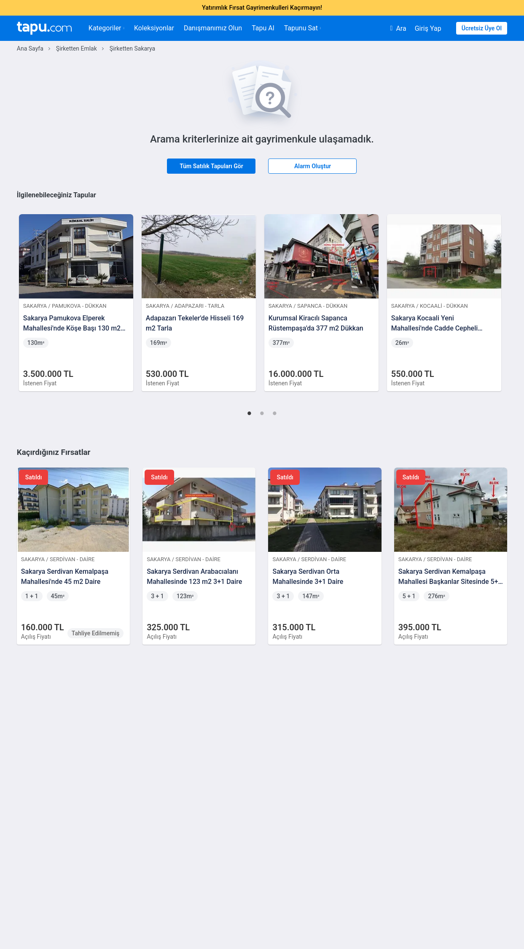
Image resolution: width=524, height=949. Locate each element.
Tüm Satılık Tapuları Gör (211, 166)
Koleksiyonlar (154, 28)
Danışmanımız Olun (213, 28)
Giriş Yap (428, 28)
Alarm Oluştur (312, 166)
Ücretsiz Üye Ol (482, 28)
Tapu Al (263, 28)
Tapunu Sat (302, 28)
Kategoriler (106, 28)
